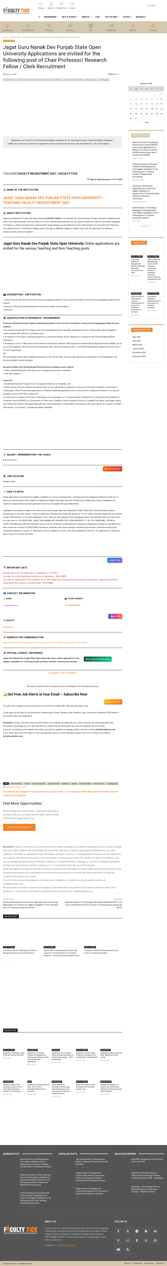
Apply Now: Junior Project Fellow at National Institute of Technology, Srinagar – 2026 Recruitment (62, 1056)
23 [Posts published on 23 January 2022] (131, 113)
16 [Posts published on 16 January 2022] (131, 108)
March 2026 (137, 345)
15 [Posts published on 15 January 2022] (161, 104)
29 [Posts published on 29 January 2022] (161, 113)
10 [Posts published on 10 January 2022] (136, 104)
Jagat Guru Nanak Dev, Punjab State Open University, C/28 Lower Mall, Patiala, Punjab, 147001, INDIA (45, 643)
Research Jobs (91, 80)
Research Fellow (77, 80)
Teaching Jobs (103, 80)
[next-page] (8, 961)
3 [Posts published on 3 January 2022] (136, 99)
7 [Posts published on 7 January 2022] (156, 99)
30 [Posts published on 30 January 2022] (131, 118)
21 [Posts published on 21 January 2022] (157, 108)
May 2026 (137, 337)
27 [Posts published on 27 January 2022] (152, 113)
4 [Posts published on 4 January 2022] (141, 99)
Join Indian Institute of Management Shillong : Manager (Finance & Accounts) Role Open (138, 266)
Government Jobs (32, 80)
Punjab (66, 80)
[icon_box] (41, 6)
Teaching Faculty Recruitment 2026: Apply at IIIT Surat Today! (111, 1055)
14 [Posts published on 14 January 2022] (157, 104)
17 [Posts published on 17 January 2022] (136, 108)
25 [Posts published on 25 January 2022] (141, 113)
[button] (151, 5)
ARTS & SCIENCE (15, 37)
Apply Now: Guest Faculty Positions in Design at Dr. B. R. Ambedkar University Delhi (86, 1055)
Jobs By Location (112, 468)
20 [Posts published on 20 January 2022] (152, 108)
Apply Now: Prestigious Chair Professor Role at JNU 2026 (14, 1054)
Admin (110, 74)
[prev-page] (4, 961)
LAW (29, 1082)
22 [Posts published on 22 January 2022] (161, 108)
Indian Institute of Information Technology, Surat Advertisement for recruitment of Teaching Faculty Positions (61, 1089)
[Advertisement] (62, 115)
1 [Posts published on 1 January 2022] (161, 94)
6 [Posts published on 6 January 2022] (151, 99)
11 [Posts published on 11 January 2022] (141, 104)
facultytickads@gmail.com (65, 1245)
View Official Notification (97, 659)
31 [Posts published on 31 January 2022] (136, 118)
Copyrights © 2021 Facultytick (62, 673)
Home (5, 37)
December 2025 (139, 352)
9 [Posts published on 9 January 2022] (130, 104)
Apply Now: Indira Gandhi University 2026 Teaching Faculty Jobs (85, 1087)
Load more (146, 226)
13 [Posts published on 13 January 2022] (152, 104)
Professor (57, 80)
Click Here (8, 627)
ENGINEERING (32, 1050)
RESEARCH (56, 1050)
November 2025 (139, 356)
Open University (46, 80)
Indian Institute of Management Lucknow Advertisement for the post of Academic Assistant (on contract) (137, 304)
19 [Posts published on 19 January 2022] (147, 108)
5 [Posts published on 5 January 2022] (146, 99)
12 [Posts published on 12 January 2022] (147, 104)
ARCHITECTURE (106, 1082)
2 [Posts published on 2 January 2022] (130, 99)
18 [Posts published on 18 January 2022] (141, 108)
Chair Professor (9, 80)
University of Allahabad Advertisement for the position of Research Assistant (154, 302)
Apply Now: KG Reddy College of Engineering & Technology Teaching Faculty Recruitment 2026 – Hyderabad (38, 1057)
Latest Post (115, 560)
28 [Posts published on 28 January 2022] (157, 113)
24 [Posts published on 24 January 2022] (136, 113)
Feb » (147, 122)
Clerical (20, 80)
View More (115, 616)
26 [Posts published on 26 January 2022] (147, 113)
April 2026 (137, 341)
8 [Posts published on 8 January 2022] (161, 99)
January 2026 (138, 349)
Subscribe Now (113, 701)
